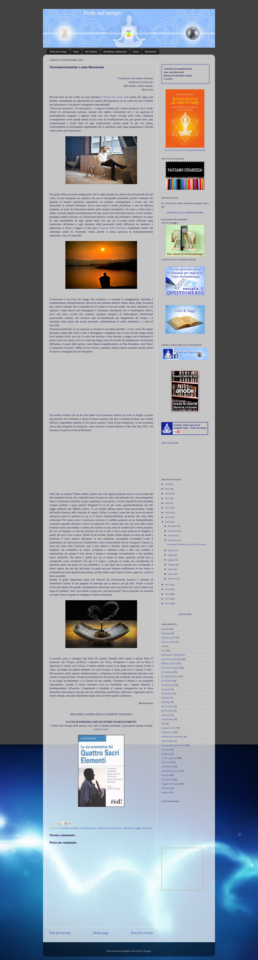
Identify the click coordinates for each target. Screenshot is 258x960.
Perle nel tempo (58, 51)
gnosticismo (167, 710)
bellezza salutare (169, 663)
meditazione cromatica (172, 736)
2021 (167, 507)
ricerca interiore (114, 828)
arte (163, 646)
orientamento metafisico (173, 745)
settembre (173, 540)
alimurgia (166, 633)
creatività (165, 689)
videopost (166, 788)
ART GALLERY (170, 442)
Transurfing (167, 779)
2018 (167, 522)
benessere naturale (170, 667)
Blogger (147, 951)
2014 (167, 598)
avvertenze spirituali (69, 828)
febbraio (172, 578)
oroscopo (165, 749)
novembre (173, 530)
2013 (167, 603)
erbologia (165, 702)
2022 (167, 503)
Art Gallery (91, 51)
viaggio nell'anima (143, 828)
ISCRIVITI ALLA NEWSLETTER (185, 212)
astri (163, 650)
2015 (167, 594)
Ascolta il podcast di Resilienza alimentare (185, 150)
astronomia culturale (171, 654)
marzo (171, 574)
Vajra (76, 51)
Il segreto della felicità (110, 227)
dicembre (173, 526)
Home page (101, 933)
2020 (167, 512)
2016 (167, 589)
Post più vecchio (142, 933)
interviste (165, 715)
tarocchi (165, 775)
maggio (172, 564)
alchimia (165, 629)
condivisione (167, 685)
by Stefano (166, 680)
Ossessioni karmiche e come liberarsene (186, 544)
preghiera (165, 753)
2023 (167, 498)
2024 (167, 493)
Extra (136, 51)
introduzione (167, 719)
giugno (171, 559)
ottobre (171, 535)
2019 (167, 517)
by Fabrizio (166, 672)
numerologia (167, 740)
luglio (171, 555)
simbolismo (167, 766)
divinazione (167, 693)
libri (163, 723)
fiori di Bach (167, 706)
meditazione (167, 732)
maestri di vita (168, 728)
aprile (171, 569)
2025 (167, 488)
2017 (167, 584)
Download (150, 51)
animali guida (168, 637)
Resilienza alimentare (115, 51)
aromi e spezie (168, 641)
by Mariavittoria (88, 828)
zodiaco (165, 792)
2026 (167, 484)
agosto (171, 550)
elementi (101, 828)
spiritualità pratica (170, 770)
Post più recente (60, 933)
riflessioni (128, 828)
